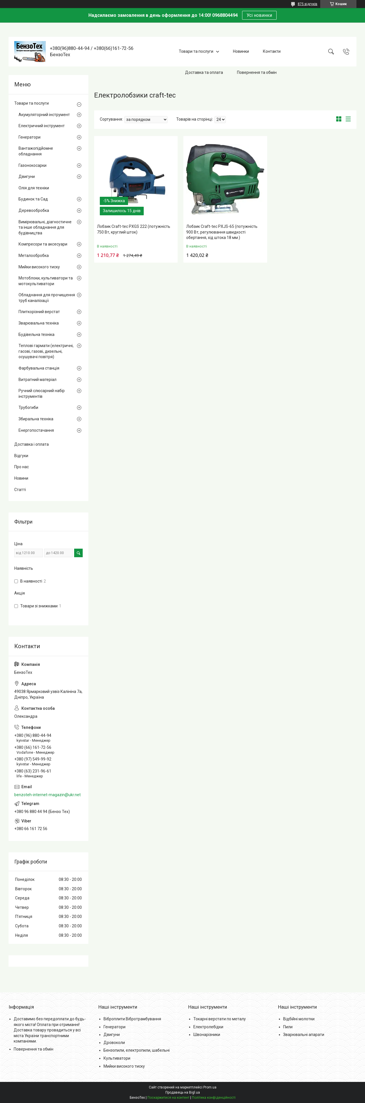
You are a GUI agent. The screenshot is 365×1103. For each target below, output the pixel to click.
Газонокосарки (32, 165)
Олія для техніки (34, 188)
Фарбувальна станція (39, 368)
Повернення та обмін (257, 72)
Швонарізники (206, 1034)
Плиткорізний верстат (39, 311)
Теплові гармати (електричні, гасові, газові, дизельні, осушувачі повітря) (46, 351)
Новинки (241, 51)
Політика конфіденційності (214, 1098)
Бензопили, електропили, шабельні (137, 1050)
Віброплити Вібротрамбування (132, 1019)
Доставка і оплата (31, 444)
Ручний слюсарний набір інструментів (42, 393)
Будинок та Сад (33, 199)
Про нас (21, 467)
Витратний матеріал (37, 379)
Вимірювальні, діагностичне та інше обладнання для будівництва (45, 227)
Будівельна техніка (36, 334)
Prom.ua (209, 1087)
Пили (288, 1027)
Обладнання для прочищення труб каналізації (47, 298)
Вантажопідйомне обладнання (36, 151)
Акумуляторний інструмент (44, 114)
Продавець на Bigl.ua (182, 1092)
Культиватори (117, 1058)
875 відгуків (307, 4)
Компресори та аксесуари (43, 244)
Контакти (272, 51)
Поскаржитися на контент (168, 1098)
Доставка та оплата (204, 72)
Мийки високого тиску (39, 267)
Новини (21, 478)
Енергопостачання (36, 430)
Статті (20, 489)
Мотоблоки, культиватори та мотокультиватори (46, 281)
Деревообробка (34, 210)
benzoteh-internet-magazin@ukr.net (47, 794)
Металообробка (34, 255)
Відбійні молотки (299, 1019)
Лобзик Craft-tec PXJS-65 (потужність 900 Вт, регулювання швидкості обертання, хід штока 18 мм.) (221, 232)
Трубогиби (28, 407)
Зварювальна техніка (39, 323)
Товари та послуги (196, 51)
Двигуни (27, 176)
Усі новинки (259, 15)
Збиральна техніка (36, 419)
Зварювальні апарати (303, 1034)
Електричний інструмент (42, 125)
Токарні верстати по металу (219, 1019)
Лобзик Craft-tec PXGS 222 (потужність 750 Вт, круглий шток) (133, 229)
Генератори (29, 137)
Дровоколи (114, 1042)
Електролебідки (208, 1027)
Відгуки (21, 455)
